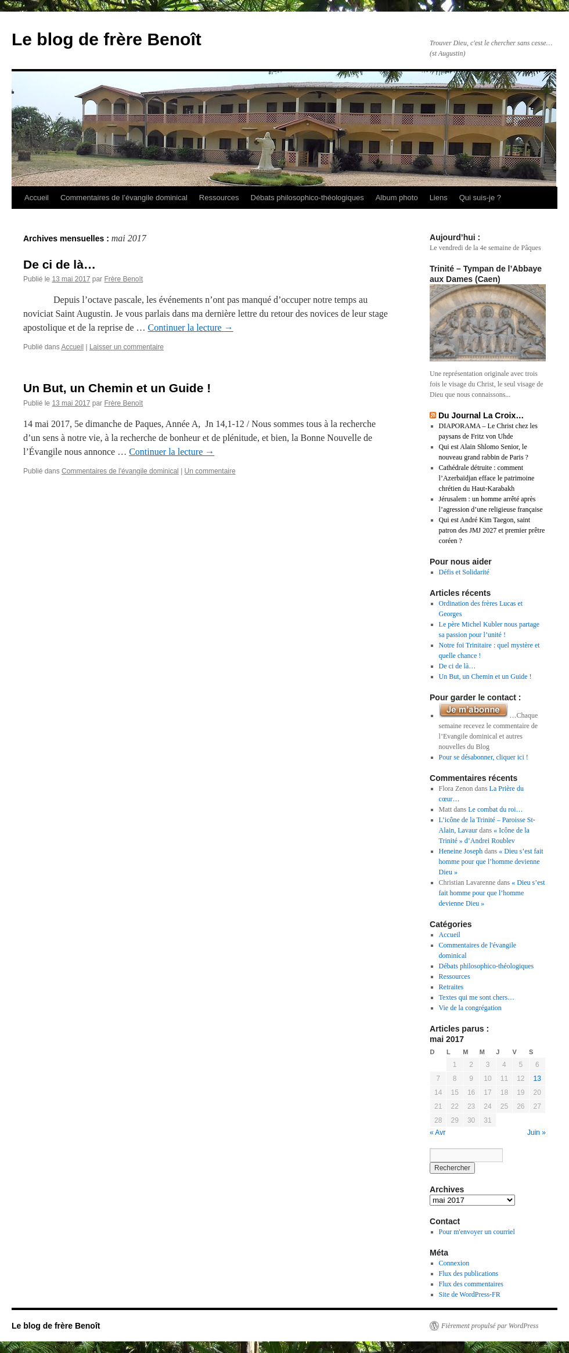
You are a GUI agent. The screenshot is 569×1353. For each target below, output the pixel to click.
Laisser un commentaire (126, 347)
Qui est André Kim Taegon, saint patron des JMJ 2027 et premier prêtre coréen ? (492, 530)
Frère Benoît (123, 279)
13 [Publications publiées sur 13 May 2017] (537, 1079)
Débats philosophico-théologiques (307, 197)
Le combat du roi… (495, 809)
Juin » (536, 1132)
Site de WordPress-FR (469, 1294)
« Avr (437, 1132)
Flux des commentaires (471, 1284)
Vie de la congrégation (470, 1008)
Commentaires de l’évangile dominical (124, 197)
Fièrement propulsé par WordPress (489, 1326)
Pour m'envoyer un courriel (477, 1232)
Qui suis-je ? (480, 197)
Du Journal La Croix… (481, 415)
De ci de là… (59, 264)
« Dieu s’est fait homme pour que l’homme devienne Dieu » (491, 861)
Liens (439, 197)
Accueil (36, 197)
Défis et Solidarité (464, 572)
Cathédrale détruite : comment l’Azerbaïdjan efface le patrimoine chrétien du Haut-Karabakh (487, 478)
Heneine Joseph (461, 851)
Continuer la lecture (190, 327)
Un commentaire (210, 471)
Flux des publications (469, 1273)
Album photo (397, 197)
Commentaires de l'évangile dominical (120, 471)
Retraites (451, 987)
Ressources (219, 197)
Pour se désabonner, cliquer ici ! (483, 757)
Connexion (454, 1263)
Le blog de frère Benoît (106, 39)
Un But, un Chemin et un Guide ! (117, 388)
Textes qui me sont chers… (476, 997)
